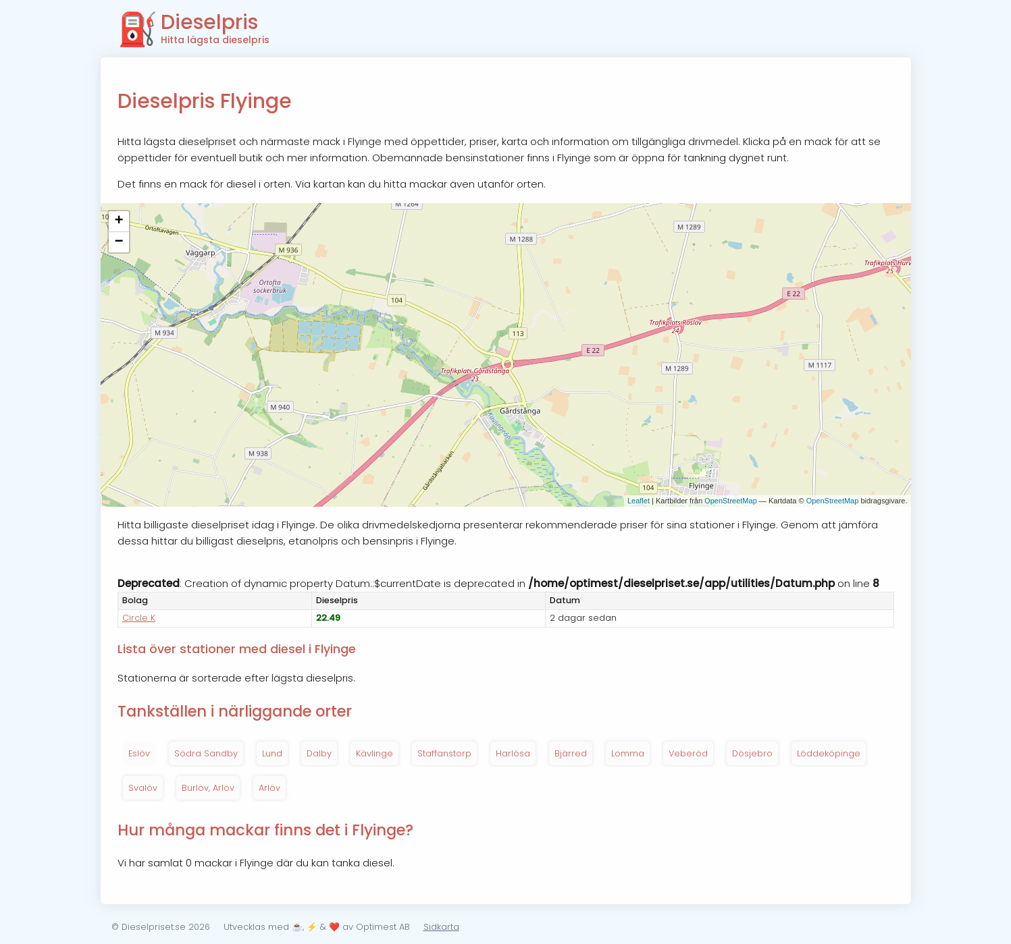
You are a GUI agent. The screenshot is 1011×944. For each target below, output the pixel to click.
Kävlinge (374, 753)
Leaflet (638, 501)
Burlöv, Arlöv (208, 788)
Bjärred (570, 753)
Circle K (138, 617)
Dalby (319, 753)
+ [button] (118, 221)
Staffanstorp (444, 753)
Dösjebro (752, 753)
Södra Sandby (206, 753)
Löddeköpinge (828, 753)
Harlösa (513, 753)
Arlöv (269, 788)
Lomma (627, 753)
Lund (272, 753)
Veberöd (688, 753)
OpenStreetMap (730, 501)
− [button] (118, 242)
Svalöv (142, 788)
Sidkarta (441, 927)
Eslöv (139, 753)
